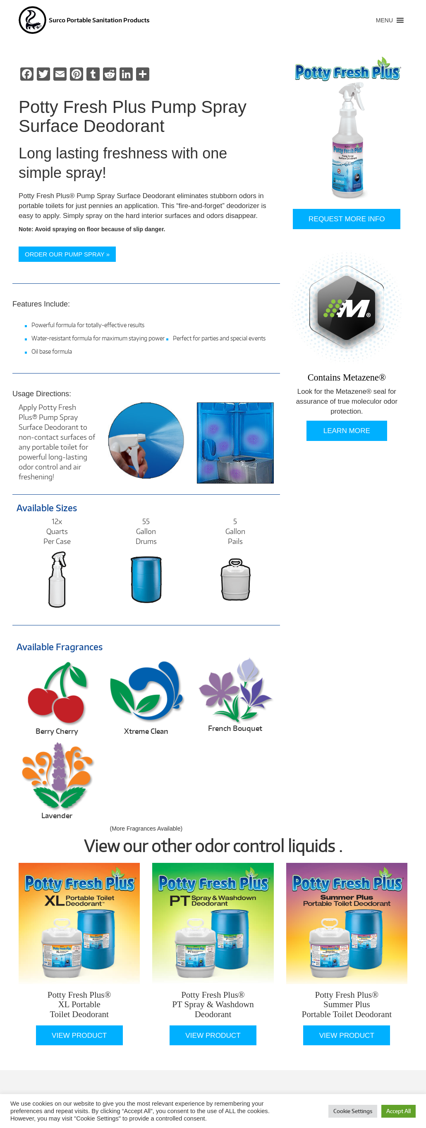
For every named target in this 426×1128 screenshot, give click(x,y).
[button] (384, 20)
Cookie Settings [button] (352, 1111)
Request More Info (347, 219)
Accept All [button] (398, 1111)
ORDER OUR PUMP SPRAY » (67, 254)
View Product (79, 1035)
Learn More (346, 430)
